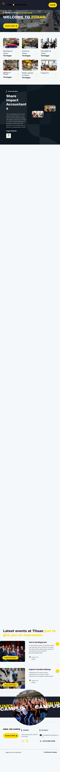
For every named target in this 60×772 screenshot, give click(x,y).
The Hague (7, 56)
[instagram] (27, 741)
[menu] (3, 3)
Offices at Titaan (7, 73)
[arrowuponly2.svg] (17, 54)
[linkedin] (22, 741)
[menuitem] (13, 752)
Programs (45, 73)
